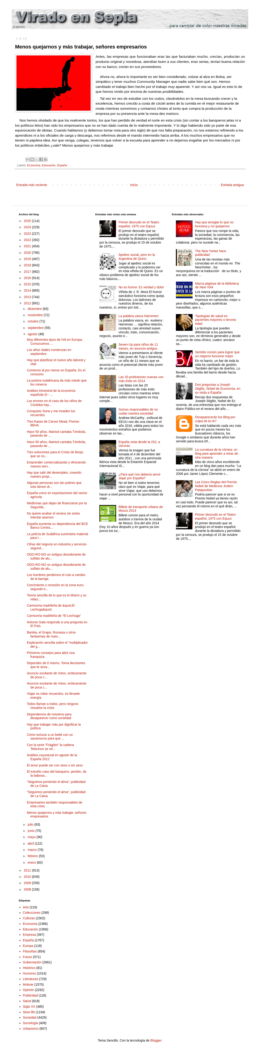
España (62, 165)
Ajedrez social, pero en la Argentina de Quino (136, 257)
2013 (28, 297)
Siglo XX (29, 1006)
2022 (28, 240)
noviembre (36, 315)
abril (31, 843)
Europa (28, 946)
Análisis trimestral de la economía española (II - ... (51, 392)
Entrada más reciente (31, 185)
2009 (28, 883)
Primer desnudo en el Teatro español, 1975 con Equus (138, 224)
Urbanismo (31, 1028)
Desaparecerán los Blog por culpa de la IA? (215, 419)
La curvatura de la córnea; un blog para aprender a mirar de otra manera (216, 453)
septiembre (36, 328)
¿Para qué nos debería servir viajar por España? (139, 476)
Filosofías (30, 951)
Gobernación (32, 962)
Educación (49, 165)
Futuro (27, 957)
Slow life (29, 1012)
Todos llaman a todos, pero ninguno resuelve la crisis (52, 706)
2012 (28, 303)
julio (31, 824)
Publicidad (30, 995)
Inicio (134, 185)
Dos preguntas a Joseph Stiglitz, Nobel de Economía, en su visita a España (217, 388)
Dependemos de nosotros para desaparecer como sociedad (49, 716)
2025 (28, 221)
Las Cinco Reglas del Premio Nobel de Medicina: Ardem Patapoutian (216, 486)
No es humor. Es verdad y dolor (141, 287)
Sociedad (29, 1017)
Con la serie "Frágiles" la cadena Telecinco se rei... (50, 747)
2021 (28, 246)
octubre (33, 321)
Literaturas (30, 979)
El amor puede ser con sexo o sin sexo (55, 765)
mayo (32, 837)
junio (31, 831)
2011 (28, 870)
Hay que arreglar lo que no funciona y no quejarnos (214, 224)
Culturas (29, 918)
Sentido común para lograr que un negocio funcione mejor (217, 354)
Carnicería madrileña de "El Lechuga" (54, 616)
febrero (33, 856)
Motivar (28, 984)
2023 (28, 233)
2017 (28, 271)
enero (32, 862)
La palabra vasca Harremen (138, 316)
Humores (29, 973)
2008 (28, 889)
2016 (28, 278)
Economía (33, 165)
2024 (28, 227)
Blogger (155, 1040)
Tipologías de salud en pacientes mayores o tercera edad (215, 320)
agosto (33, 334)
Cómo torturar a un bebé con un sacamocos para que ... (50, 736)
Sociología (30, 1023)
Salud (27, 1001)
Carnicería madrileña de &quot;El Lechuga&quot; (51, 607)
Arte (26, 907)
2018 (28, 265)
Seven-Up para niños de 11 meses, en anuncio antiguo (138, 346)
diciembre (35, 309)
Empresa (29, 934)
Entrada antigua (232, 185)
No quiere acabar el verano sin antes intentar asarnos (53, 515)
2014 (28, 290)
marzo (33, 850)
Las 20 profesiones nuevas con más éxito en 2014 (140, 379)
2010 (28, 876)
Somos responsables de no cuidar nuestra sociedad (138, 411)
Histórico (29, 968)
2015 (28, 284)
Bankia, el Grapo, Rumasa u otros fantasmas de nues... (51, 634)
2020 (28, 252)
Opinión (28, 990)
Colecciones (32, 912)
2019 (28, 259)
